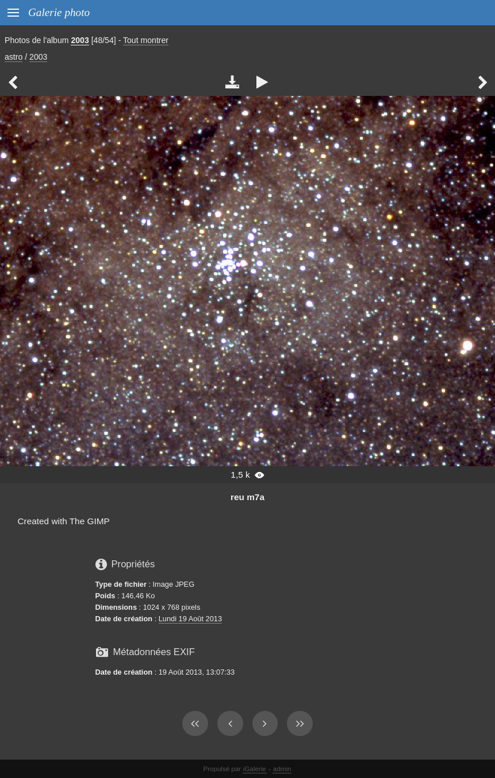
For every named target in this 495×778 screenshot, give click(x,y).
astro (13, 56)
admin (282, 768)
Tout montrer (145, 40)
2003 (80, 40)
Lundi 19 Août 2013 (190, 618)
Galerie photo (59, 12)
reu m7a (247, 497)
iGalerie (254, 768)
